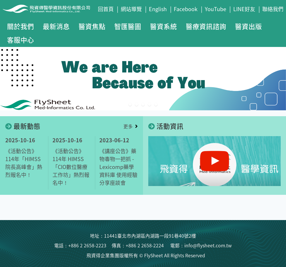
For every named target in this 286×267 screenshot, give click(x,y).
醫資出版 (248, 26)
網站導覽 (131, 9)
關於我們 (20, 26)
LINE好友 (244, 9)
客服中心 (20, 39)
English (158, 9)
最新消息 (56, 26)
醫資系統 (163, 26)
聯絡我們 (272, 9)
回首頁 (106, 9)
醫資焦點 (92, 26)
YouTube (215, 9)
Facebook (186, 9)
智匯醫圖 (127, 26)
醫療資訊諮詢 (206, 26)
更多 (128, 126)
